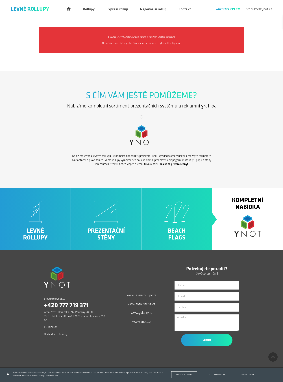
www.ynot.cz (141, 322)
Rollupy (89, 9)
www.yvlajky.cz (142, 313)
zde (56, 376)
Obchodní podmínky (55, 334)
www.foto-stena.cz (141, 304)
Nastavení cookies (217, 375)
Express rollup (117, 9)
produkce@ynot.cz (259, 9)
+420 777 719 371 (228, 9)
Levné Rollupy (30, 9)
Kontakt (184, 9)
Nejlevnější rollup (153, 9)
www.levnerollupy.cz (141, 295)
